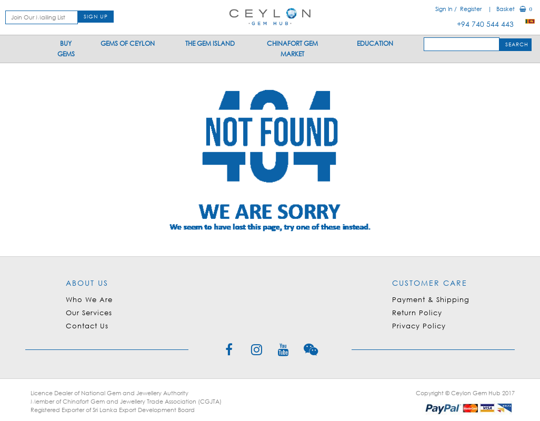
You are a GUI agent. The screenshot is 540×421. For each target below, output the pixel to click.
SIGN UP (96, 17)
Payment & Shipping (430, 299)
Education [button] (375, 43)
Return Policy (417, 312)
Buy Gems (66, 48)
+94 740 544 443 (488, 24)
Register (471, 9)
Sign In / (446, 9)
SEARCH (516, 44)
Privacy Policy (419, 326)
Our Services (89, 312)
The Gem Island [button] (210, 43)
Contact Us (87, 326)
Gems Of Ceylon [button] (128, 43)
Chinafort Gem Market (292, 48)
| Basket (505, 9)
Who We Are (89, 299)
